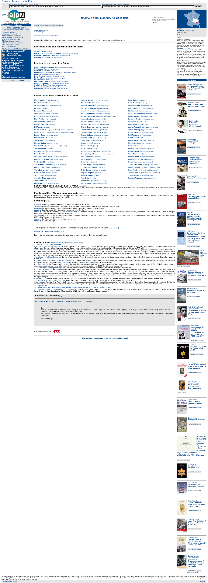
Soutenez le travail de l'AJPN (16, 1)
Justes (44, 95)
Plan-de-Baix (64, 89)
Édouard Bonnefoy (184, 48)
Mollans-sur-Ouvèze (70, 72)
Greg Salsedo (193, 124)
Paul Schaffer (191, 231)
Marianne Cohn (41, 278)
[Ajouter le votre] (114, 228)
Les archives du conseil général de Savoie (51, 268)
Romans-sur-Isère (61, 85)
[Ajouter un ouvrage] (192, 572)
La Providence (39, 78)
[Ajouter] (49, 201)
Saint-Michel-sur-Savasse (61, 83)
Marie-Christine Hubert (195, 307)
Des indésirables (194, 388)
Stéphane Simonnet (194, 519)
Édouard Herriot (65, 262)
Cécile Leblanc (193, 466)
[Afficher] (45, 30)
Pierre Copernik (191, 176)
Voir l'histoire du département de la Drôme (46, 36)
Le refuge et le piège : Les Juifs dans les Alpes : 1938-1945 (196, 88)
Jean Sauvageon (193, 386)
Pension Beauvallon (42, 87)
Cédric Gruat (192, 464)
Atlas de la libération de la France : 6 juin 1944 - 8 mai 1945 (197, 523)
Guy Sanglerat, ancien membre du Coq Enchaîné (54, 260)
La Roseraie (39, 80)
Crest (52, 52)
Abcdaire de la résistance (196, 178)
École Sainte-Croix (41, 74)
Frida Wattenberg (193, 558)
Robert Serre (192, 381)
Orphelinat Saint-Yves (42, 85)
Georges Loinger (194, 158)
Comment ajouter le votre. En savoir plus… (50, 231)
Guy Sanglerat (193, 363)
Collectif (190, 213)
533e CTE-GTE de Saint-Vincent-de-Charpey (51, 53)
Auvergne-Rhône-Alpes (186, 30)
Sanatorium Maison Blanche (45, 89)
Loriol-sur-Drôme (64, 55)
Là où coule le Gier (42, 269)
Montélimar (58, 57)
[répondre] (54, 319)
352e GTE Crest (40, 52)
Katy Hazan (192, 270)
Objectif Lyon (203, 255)
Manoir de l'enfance (41, 83)
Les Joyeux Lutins (41, 81)
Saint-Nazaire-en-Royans (60, 81)
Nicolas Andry (202, 251)
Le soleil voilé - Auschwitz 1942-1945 (196, 485)
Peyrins (57, 69)
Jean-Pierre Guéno (193, 214)
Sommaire (38, 30)
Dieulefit (57, 71)
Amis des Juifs (193, 468)
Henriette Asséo (193, 103)
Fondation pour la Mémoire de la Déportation (202, 438)
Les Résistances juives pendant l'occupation (195, 161)
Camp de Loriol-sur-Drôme (44, 55)
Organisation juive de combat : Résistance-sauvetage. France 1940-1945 (196, 563)
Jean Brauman (193, 559)
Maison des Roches (69, 212)
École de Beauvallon (42, 71)
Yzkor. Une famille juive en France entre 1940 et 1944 (196, 504)
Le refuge (191, 143)
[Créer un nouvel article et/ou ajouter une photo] (48, 25)
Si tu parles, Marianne (196, 420)
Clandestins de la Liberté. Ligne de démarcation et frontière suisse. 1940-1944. (197, 542)
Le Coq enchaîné (42, 264)
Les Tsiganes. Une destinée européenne (196, 105)
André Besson (192, 538)
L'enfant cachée (195, 126)
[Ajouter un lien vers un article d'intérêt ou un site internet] (66, 242)
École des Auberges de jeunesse (47, 72)
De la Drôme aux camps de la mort (195, 402)
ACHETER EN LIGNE (194, 94)
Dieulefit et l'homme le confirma (47, 250)
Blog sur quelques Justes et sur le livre (50, 246)
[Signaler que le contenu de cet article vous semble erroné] (105, 338)
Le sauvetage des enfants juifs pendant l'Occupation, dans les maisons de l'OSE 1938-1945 (198, 331)
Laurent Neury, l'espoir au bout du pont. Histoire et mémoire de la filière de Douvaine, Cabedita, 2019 (73, 287)
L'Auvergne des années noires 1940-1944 (197, 197)
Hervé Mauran (193, 384)
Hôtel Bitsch (39, 76)
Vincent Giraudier (194, 383)
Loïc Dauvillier (194, 121)
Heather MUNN (192, 141)
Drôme (179, 34)
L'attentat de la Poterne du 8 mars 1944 (51, 280)
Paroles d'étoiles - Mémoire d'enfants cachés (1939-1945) (194, 218)
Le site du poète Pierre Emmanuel (48, 257)
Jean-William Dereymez (195, 84)
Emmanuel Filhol (193, 308)
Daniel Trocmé (130, 212)
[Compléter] (82, 186)
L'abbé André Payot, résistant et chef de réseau (55, 289)
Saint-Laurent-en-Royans (57, 78)
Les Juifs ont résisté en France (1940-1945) (198, 348)
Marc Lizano (193, 123)
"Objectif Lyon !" (42, 286)
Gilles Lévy (191, 194)
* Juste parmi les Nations (9, 581)
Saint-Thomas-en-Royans (66, 67)
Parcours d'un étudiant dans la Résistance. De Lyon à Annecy (197, 366)
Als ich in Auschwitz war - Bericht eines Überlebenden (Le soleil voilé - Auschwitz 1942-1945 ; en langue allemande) (196, 237)
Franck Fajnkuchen (194, 501)
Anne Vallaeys (192, 288)
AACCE (192, 344)
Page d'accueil (5, 15)
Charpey (75, 53)
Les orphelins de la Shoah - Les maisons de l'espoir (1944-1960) (197, 274)
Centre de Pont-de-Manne (44, 67)
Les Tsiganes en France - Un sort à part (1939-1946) (197, 312)
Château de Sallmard (42, 69)
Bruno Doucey (193, 418)
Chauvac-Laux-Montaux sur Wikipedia (50, 244)
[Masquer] (45, 32)
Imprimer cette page (16, 80)
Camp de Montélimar (42, 57)
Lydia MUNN (191, 139)
